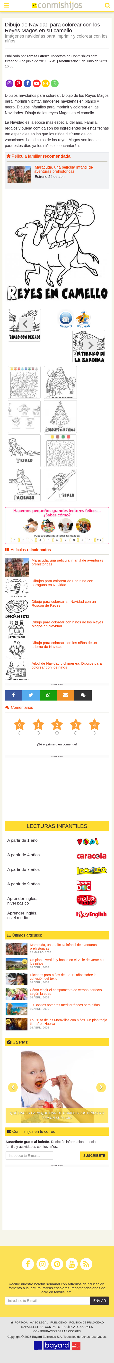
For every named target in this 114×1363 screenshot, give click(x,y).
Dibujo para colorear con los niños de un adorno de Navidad (64, 645)
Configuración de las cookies (57, 1331)
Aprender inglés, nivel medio (22, 915)
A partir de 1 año (22, 840)
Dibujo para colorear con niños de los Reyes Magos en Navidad (67, 624)
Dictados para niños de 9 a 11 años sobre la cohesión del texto (63, 976)
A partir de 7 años (23, 869)
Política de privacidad (86, 1322)
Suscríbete (94, 1156)
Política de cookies (78, 1326)
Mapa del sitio (32, 1326)
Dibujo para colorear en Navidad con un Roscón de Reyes (64, 603)
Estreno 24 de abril (50, 176)
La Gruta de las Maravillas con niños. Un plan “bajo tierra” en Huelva (68, 1022)
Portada (18, 1322)
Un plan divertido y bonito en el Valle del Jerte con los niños (67, 961)
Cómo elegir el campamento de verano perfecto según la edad (66, 992)
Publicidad (58, 1322)
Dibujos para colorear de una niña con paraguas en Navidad (62, 583)
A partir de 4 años (23, 855)
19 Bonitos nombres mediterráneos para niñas (65, 1005)
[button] (13, 1087)
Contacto (52, 1326)
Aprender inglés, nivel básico (22, 901)
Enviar (99, 1301)
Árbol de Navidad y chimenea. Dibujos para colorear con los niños (67, 665)
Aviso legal (39, 1322)
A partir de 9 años (23, 884)
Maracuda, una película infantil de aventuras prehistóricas (63, 169)
